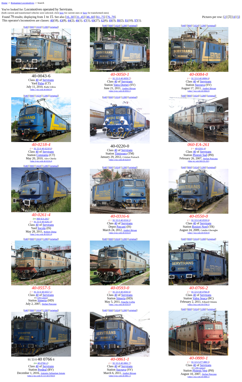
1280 (45, 27)
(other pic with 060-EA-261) (198, 161)
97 (135, 20)
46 (76, 20)
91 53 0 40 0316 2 (121, 220)
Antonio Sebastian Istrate (53, 373)
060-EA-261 (42, 218)
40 (51, 20)
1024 (38, 27)
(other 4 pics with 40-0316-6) (120, 233)
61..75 (100, 16)
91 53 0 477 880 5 (200, 362)
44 (69, 20)
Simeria (42, 300)
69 (110, 20)
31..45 (80, 16)
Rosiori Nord (200, 226)
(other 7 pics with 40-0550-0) (199, 233)
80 (118, 20)
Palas (41, 83)
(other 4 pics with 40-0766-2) (199, 304)
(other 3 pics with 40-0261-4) (41, 234)
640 (26, 27)
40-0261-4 (200, 148)
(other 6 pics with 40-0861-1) (120, 376)
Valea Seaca (200, 298)
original (54, 27)
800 (32, 27)
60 (93, 20)
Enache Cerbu (128, 301)
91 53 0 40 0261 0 (42, 221)
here (61, 12)
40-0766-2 (42, 363)
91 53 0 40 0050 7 (121, 78)
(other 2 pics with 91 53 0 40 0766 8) (41, 376)
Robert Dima (50, 231)
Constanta (42, 155)
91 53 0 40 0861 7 (121, 363)
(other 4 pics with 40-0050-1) (120, 91)
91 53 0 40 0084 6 (200, 78)
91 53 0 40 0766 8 (200, 291)
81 (126, 20)
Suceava (200, 84)
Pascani (121, 226)
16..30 (70, 16)
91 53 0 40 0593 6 (121, 291)
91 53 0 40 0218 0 (42, 148)
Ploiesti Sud (200, 155)
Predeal (42, 369)
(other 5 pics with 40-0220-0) (120, 160)
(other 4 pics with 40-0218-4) (41, 161)
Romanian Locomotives (22, 2)
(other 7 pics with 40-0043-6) (41, 89)
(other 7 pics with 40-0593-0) (120, 304)
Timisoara (121, 153)
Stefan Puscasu (210, 158)
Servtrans (48, 80)
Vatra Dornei (121, 84)
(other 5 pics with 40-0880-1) (199, 377)
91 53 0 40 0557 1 (42, 291)
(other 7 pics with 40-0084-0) (199, 91)
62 (102, 20)
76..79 (111, 16)
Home (4, 2)
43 (61, 20)
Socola (42, 228)
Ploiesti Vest (199, 370)
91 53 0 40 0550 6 (200, 220)
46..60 (90, 16)
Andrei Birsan (129, 88)
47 (85, 20)
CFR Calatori (42, 298)
